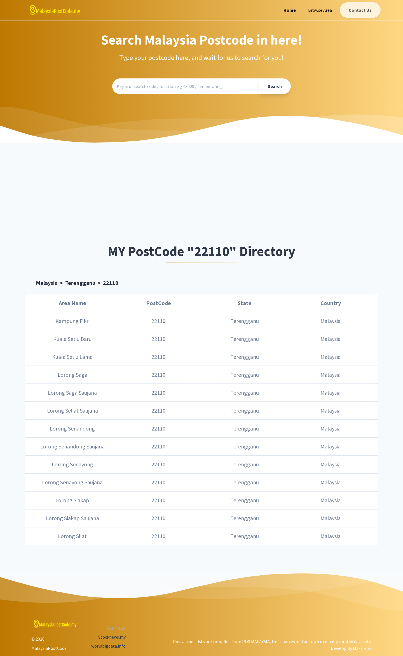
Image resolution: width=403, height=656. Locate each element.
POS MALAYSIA (256, 641)
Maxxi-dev (362, 648)
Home (289, 10)
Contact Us (360, 10)
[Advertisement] (201, 194)
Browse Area (320, 10)
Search (275, 86)
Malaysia (47, 282)
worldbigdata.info (108, 646)
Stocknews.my (112, 637)
